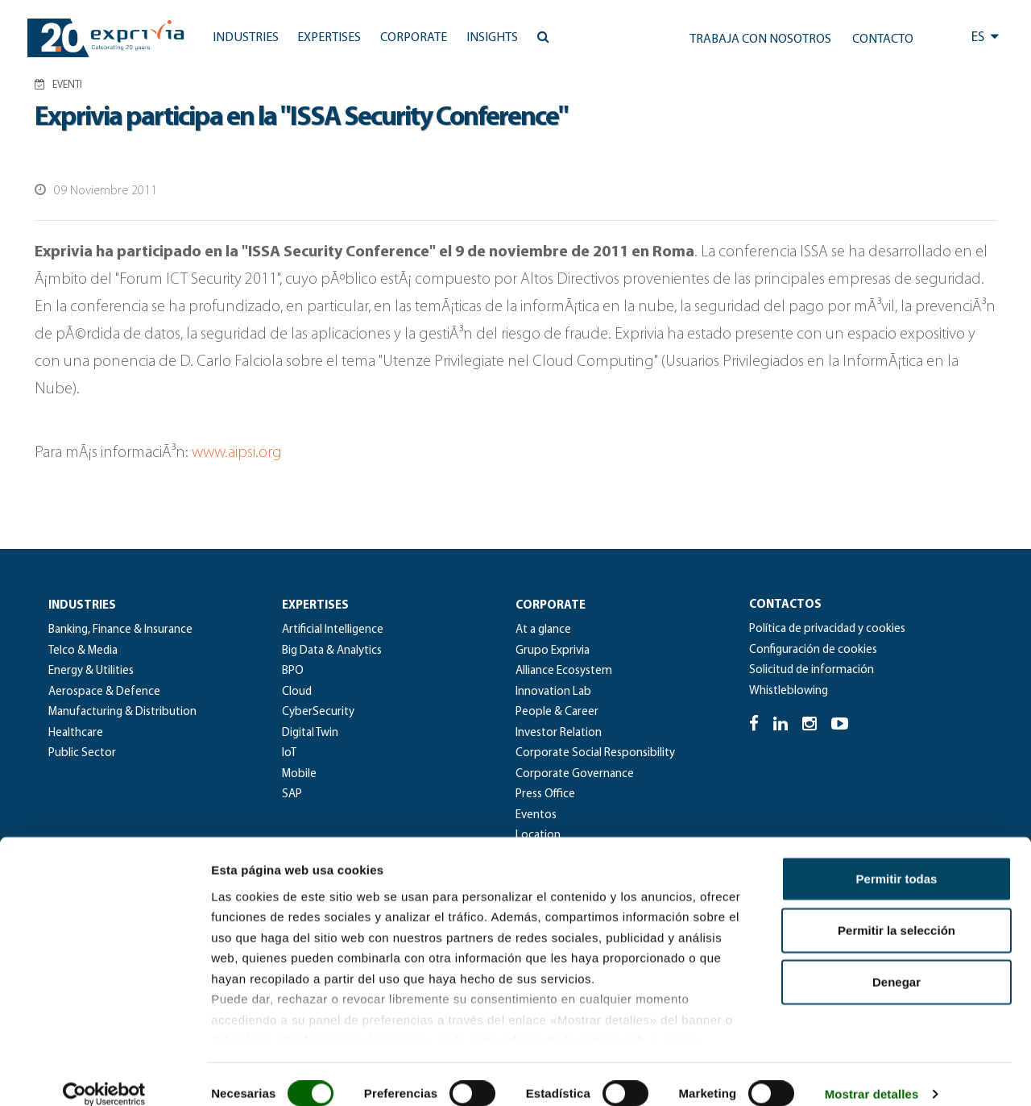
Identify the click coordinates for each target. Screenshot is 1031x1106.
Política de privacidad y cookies (827, 629)
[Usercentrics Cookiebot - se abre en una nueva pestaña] (104, 1074)
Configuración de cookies (813, 650)
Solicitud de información (811, 670)
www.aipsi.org (237, 453)
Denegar (896, 962)
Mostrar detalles (872, 1074)
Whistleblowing (788, 691)
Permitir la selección (896, 910)
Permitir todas (897, 859)
